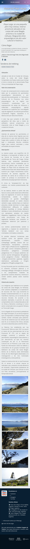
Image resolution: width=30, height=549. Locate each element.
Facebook (12, 494)
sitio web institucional (11, 531)
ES (26, 2)
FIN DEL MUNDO (15, 2)
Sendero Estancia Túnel (8, 67)
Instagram (12, 497)
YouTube (12, 499)
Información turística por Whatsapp (12, 520)
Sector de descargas (8, 523)
